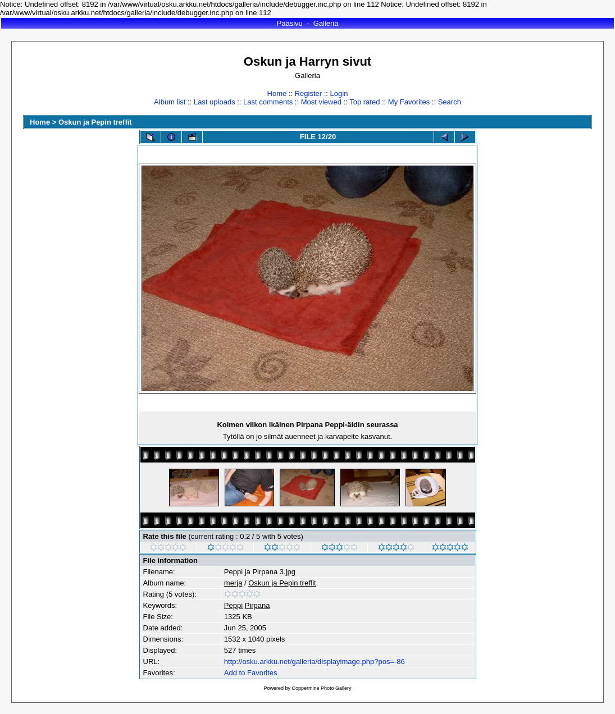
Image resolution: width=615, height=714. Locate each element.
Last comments (268, 102)
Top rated (364, 102)
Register (308, 93)
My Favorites (409, 102)
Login (339, 93)
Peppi (233, 605)
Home (277, 93)
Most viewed (321, 102)
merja (233, 583)
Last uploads (214, 102)
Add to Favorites (250, 673)
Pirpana (257, 605)
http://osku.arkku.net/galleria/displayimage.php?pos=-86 (314, 661)
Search (449, 102)
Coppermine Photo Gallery (321, 688)
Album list (169, 102)
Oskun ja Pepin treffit (95, 122)
